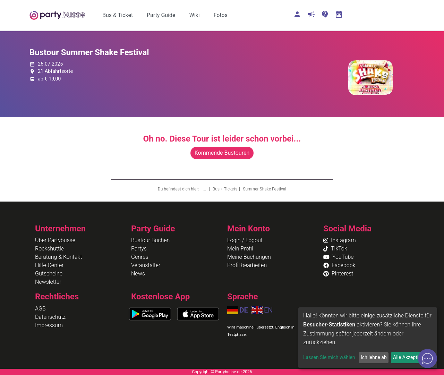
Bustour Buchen (150, 240)
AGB (40, 308)
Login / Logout (245, 240)
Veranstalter (145, 265)
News (138, 273)
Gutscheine (48, 273)
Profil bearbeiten (247, 265)
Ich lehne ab (374, 357)
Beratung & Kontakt (58, 257)
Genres (139, 257)
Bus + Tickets (225, 189)
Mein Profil (240, 248)
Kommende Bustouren (222, 153)
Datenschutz (50, 317)
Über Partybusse (55, 240)
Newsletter (48, 282)
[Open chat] (427, 358)
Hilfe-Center (49, 265)
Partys (139, 248)
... (205, 189)
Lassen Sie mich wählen (329, 357)
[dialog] (367, 337)
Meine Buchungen (249, 257)
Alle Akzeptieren (410, 357)
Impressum (49, 325)
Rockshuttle (49, 248)
